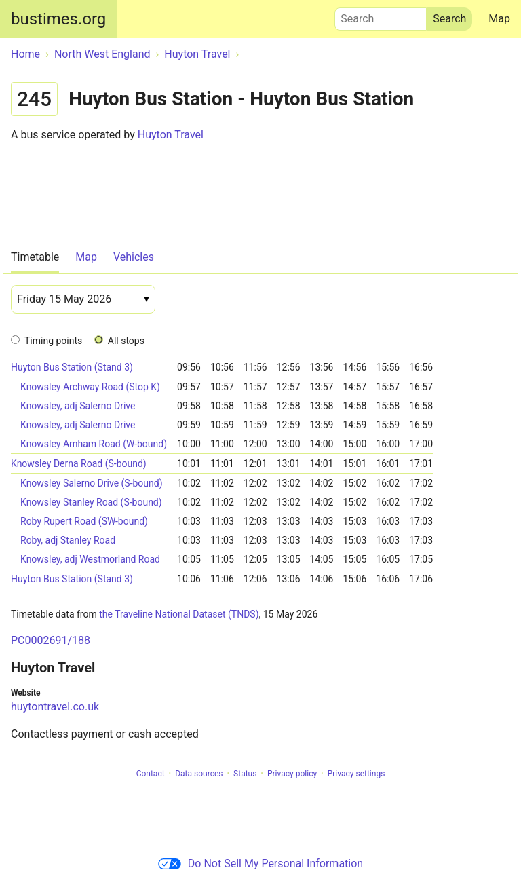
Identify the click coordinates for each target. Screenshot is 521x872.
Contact (150, 773)
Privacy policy (292, 773)
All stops (126, 340)
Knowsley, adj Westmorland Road (90, 559)
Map (499, 18)
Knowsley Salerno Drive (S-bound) (91, 483)
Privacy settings (356, 773)
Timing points (53, 340)
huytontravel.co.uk (55, 706)
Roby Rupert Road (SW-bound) (84, 521)
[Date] (83, 299)
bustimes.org (58, 19)
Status (244, 773)
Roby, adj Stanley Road (67, 540)
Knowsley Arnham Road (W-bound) (93, 443)
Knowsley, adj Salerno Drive (77, 405)
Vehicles (133, 256)
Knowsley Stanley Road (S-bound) (91, 502)
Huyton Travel (171, 134)
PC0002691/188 (50, 640)
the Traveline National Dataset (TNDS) (178, 614)
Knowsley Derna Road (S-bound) (79, 463)
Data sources (199, 773)
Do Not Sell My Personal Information (260, 863)
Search (380, 15)
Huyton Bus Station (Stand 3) (72, 367)
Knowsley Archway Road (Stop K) (90, 386)
